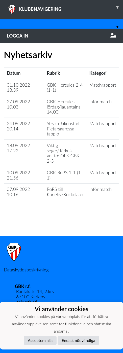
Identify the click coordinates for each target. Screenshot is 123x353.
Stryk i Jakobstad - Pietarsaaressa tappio (64, 128)
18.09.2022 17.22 (18, 148)
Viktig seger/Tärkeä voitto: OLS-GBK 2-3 (63, 153)
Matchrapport (102, 85)
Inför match (100, 101)
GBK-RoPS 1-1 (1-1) (64, 175)
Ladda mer (61, 225)
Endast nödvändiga (78, 340)
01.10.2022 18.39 (18, 87)
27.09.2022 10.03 (18, 104)
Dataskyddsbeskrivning (26, 269)
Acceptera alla (40, 340)
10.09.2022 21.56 (18, 175)
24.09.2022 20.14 (18, 126)
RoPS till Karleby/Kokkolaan (65, 191)
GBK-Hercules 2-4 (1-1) (65, 87)
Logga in (61, 36)
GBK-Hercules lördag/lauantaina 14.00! (64, 107)
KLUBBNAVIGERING (65, 7)
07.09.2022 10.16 (18, 191)
